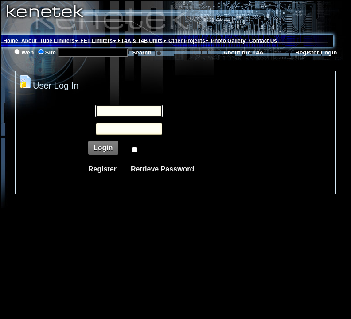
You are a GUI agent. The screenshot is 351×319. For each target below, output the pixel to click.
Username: (65, 112)
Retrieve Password (162, 169)
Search (141, 52)
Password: (66, 130)
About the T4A (243, 52)
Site (50, 52)
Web (27, 52)
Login (329, 52)
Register (307, 52)
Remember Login (167, 150)
